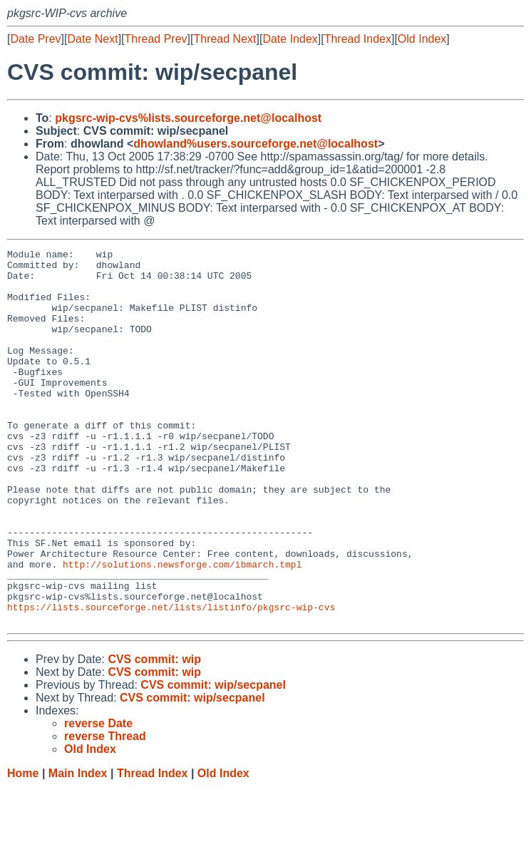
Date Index (289, 39)
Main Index (78, 848)
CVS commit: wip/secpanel (213, 760)
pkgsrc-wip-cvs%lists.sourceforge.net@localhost (188, 118)
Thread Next (224, 39)
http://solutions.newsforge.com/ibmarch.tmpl (182, 628)
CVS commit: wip (154, 734)
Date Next (92, 39)
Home (22, 848)
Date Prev (35, 39)
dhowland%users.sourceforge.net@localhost (255, 144)
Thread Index (357, 39)
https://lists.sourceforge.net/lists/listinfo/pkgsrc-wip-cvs (171, 679)
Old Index (422, 39)
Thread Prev (156, 39)
